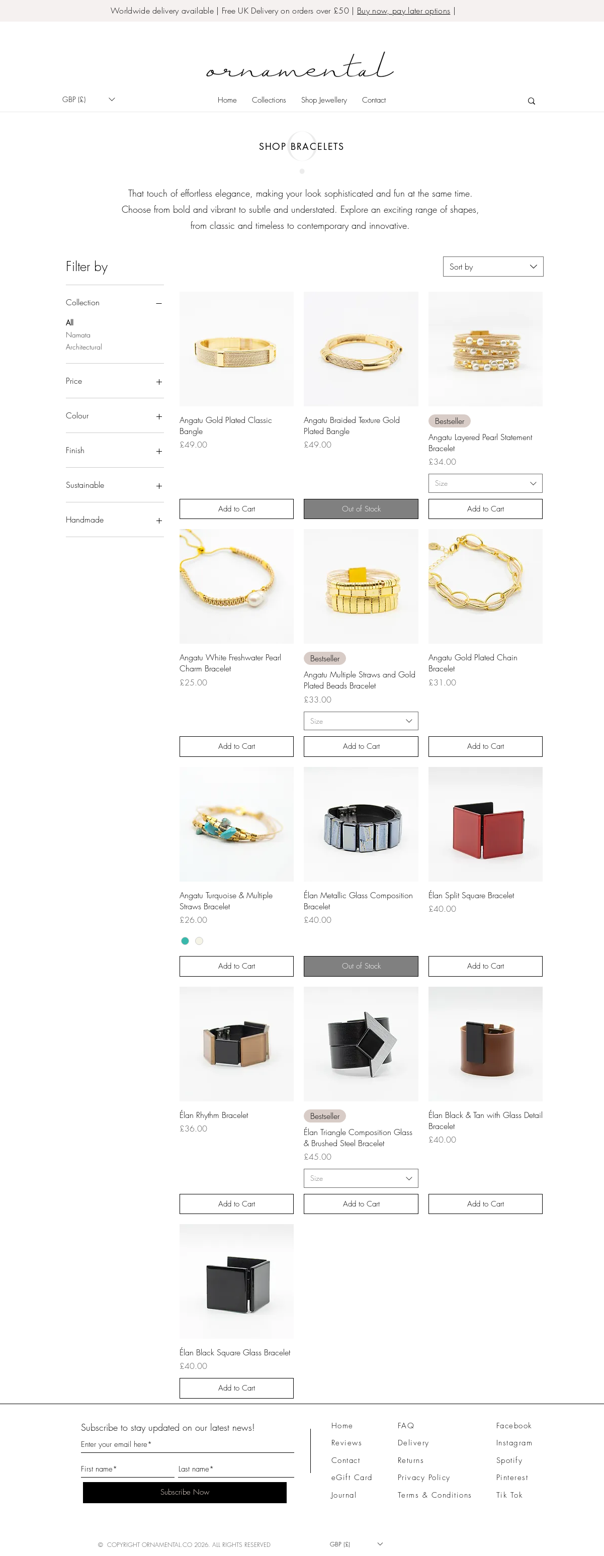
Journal (344, 1495)
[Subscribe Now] (185, 1492)
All (69, 322)
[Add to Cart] (237, 509)
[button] (88, 99)
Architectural (84, 346)
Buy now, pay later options (403, 10)
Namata (78, 334)
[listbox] (88, 99)
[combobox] (493, 266)
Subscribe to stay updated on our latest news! (168, 1427)
